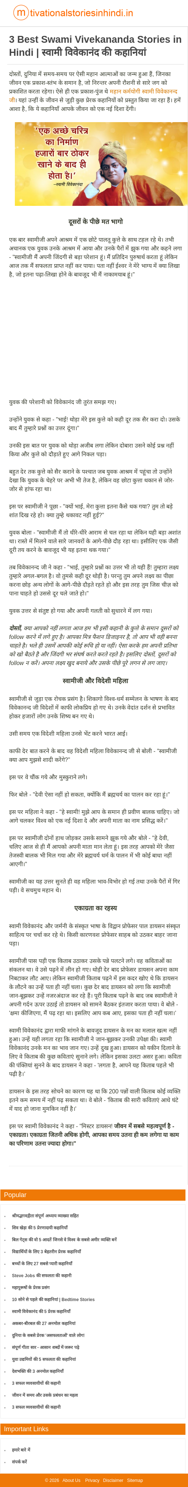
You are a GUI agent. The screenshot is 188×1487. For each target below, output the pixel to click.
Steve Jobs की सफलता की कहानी (41, 1275)
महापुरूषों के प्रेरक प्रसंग (31, 1287)
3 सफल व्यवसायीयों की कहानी (36, 1383)
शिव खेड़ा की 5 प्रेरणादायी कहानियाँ (39, 1227)
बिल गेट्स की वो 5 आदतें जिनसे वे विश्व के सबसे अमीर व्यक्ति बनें (64, 1239)
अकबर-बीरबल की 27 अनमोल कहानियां (43, 1323)
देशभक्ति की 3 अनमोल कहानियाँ (37, 1371)
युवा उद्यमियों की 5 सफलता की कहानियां (44, 1359)
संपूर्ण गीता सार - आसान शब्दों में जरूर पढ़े (45, 1347)
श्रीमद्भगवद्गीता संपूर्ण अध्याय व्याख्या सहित (45, 1215)
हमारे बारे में (21, 1450)
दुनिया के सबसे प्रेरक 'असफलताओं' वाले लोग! (48, 1335)
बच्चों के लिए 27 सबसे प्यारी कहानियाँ (42, 1263)
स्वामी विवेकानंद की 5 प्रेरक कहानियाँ (41, 1311)
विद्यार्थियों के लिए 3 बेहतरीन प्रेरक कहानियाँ (46, 1251)
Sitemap (135, 1480)
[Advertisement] (95, 338)
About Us (71, 1480)
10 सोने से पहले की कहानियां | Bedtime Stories (53, 1299)
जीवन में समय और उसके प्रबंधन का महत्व (45, 1395)
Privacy (92, 1480)
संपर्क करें (19, 1462)
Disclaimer (113, 1480)
